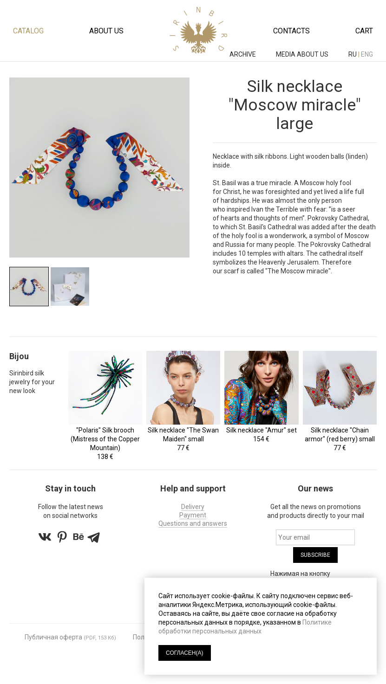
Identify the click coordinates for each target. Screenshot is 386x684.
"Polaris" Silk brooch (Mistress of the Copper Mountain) (105, 439)
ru (352, 54)
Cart (364, 30)
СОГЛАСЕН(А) (184, 653)
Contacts (291, 30)
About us (106, 30)
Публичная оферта (53, 637)
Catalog (28, 30)
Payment (192, 515)
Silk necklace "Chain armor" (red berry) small (340, 434)
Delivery (192, 506)
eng (367, 54)
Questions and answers (192, 523)
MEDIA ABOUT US (303, 54)
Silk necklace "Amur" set (261, 430)
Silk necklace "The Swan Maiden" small (183, 434)
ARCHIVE (243, 54)
